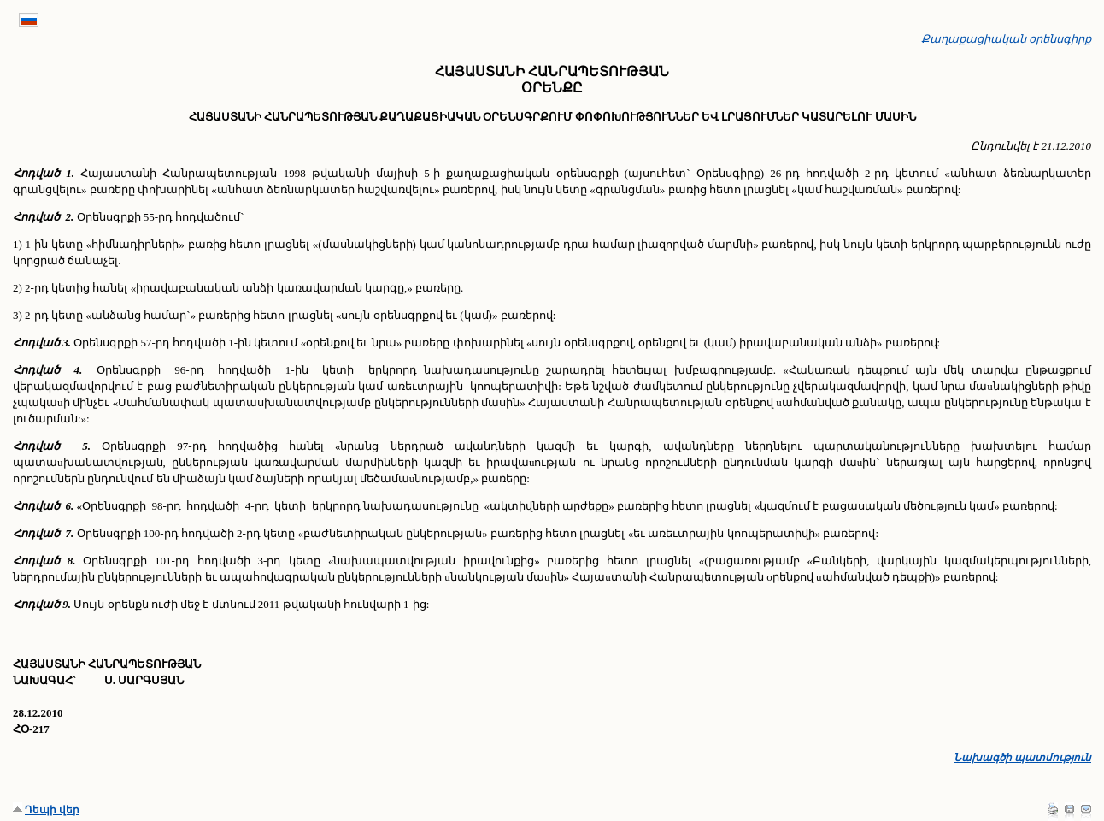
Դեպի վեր (52, 810)
